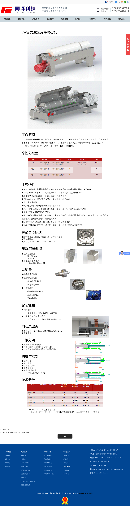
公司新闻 (66, 470)
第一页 (7, 429)
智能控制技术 (24, 466)
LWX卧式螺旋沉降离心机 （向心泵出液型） (18, 433)
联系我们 (121, 19)
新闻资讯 (78, 19)
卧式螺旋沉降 (48, 466)
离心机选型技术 (25, 470)
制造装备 (7, 466)
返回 (65, 436)
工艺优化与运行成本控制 (28, 481)
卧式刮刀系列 (48, 463)
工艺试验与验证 (25, 463)
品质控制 (7, 463)
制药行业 (23, 455)
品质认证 (66, 459)
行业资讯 (66, 474)
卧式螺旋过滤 (48, 470)
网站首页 (7, 19)
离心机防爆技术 (25, 474)
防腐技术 (23, 459)
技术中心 (7, 459)
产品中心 (35, 19)
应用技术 (50, 19)
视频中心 (92, 19)
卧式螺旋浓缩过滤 (49, 474)
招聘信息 (107, 19)
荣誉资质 (64, 19)
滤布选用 (23, 477)
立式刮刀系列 (48, 455)
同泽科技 (7, 455)
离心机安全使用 (25, 485)
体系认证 (66, 463)
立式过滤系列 (48, 459)
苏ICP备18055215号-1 (86, 493)
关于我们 (21, 19)
